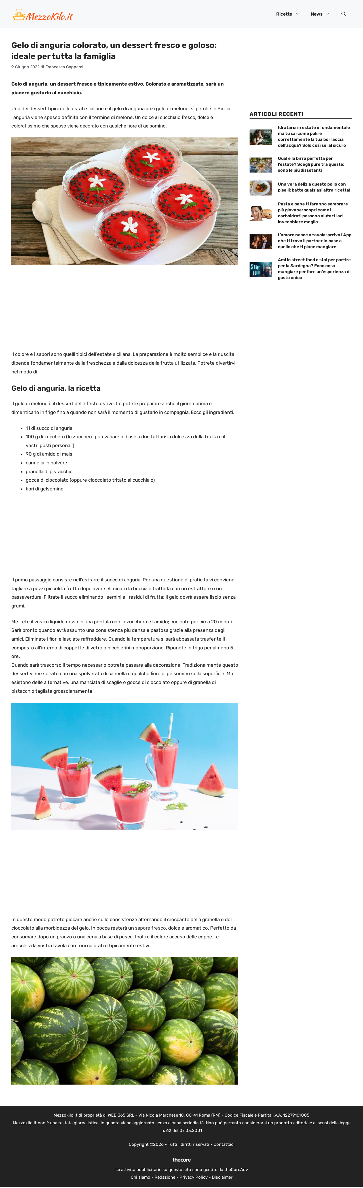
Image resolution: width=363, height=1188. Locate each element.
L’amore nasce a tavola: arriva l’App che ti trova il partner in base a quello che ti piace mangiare (314, 240)
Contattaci (224, 1144)
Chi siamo (140, 1177)
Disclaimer (222, 1177)
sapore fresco (150, 928)
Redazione (165, 1177)
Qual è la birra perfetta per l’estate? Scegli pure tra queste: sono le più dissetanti (311, 164)
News (323, 14)
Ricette (290, 14)
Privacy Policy (194, 1177)
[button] (344, 14)
